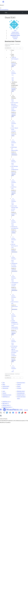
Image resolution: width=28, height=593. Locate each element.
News (3, 384)
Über (3, 382)
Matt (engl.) (5, 403)
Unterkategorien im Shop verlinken (14, 284)
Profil (15, 30)
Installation (13, 232)
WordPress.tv (6, 396)
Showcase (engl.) (21, 382)
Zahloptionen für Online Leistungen (14, 265)
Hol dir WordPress (4, 9)
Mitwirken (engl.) (21, 391)
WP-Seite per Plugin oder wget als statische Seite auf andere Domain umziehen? (14, 351)
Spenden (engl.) (21, 394)
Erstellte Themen (15, 32)
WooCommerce (14, 154)
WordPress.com (6, 401)
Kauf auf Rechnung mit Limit (14, 246)
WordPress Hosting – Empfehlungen (14, 83)
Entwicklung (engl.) (6, 394)
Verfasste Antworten (15, 33)
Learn (3, 391)
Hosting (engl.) (5, 386)
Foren (6, 12)
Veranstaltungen (21, 393)
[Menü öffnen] (0, 8)
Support (4, 393)
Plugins (13, 135)
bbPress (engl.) (6, 405)
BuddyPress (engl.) (7, 407)
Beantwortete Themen (15, 35)
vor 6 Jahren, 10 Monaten (13, 72)
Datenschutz (5, 388)
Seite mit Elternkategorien (14, 59)
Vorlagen (19, 388)
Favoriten (15, 38)
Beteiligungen (15, 36)
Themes (19, 384)
